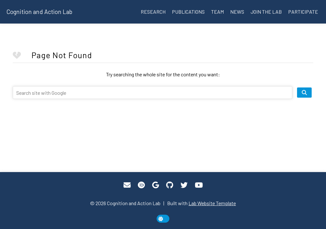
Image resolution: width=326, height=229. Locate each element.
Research (153, 12)
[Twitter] (184, 185)
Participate (303, 12)
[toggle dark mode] (163, 219)
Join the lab (266, 12)
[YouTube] (198, 185)
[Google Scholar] (155, 185)
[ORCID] (141, 185)
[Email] (127, 185)
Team (217, 12)
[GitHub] (170, 185)
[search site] (304, 92)
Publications (188, 12)
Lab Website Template (212, 203)
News (237, 12)
